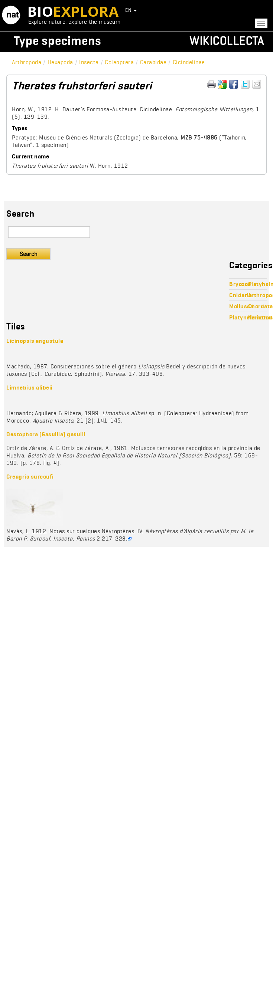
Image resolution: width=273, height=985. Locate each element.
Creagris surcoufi (30, 476)
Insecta (89, 62)
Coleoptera (119, 62)
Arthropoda (26, 62)
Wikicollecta (226, 40)
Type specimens (57, 40)
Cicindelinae (189, 62)
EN (131, 10)
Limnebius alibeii (29, 387)
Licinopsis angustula (34, 340)
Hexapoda (60, 62)
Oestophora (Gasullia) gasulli (45, 434)
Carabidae (153, 62)
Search (28, 253)
